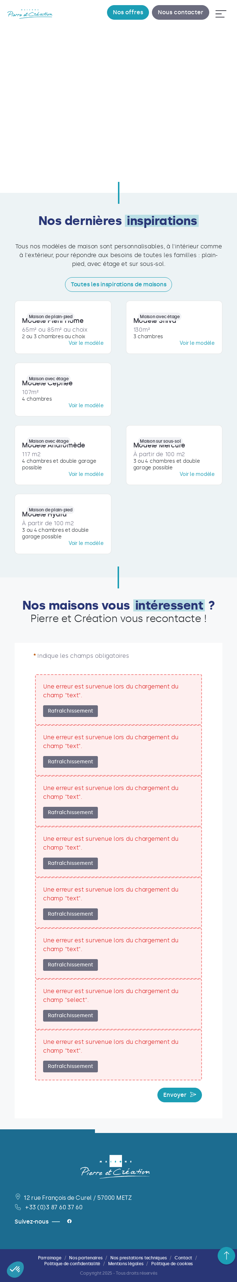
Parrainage (49, 1257)
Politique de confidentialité (72, 1263)
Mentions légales (126, 1263)
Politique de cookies (172, 1263)
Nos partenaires (85, 1257)
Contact (183, 1257)
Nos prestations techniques (138, 1257)
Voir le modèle (86, 343)
